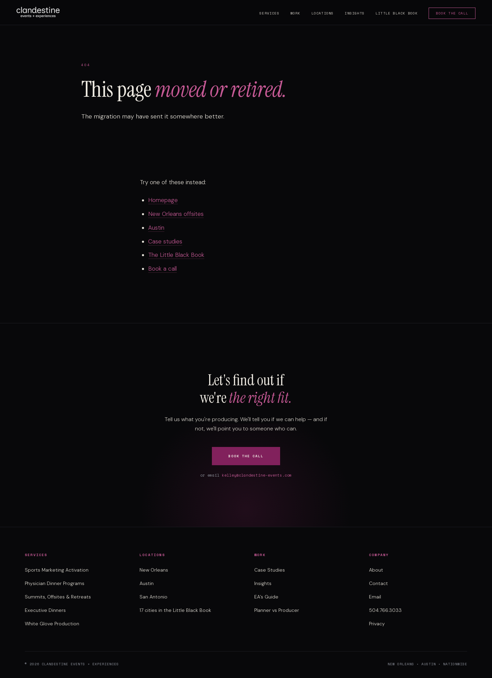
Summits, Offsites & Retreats (58, 597)
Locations (322, 13)
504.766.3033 (385, 610)
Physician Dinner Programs (54, 583)
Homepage (163, 200)
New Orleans (154, 570)
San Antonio (153, 597)
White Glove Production (52, 623)
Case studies (165, 241)
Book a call (162, 268)
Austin (156, 227)
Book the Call (452, 13)
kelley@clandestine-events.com (257, 475)
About (376, 570)
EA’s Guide (266, 597)
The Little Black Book (176, 255)
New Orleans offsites (176, 214)
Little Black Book (397, 13)
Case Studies (269, 570)
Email (375, 597)
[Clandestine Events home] (38, 12)
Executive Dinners (45, 610)
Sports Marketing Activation (57, 570)
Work (295, 13)
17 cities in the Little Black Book (175, 610)
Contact (378, 583)
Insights (355, 13)
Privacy (377, 623)
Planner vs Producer (276, 610)
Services (269, 13)
